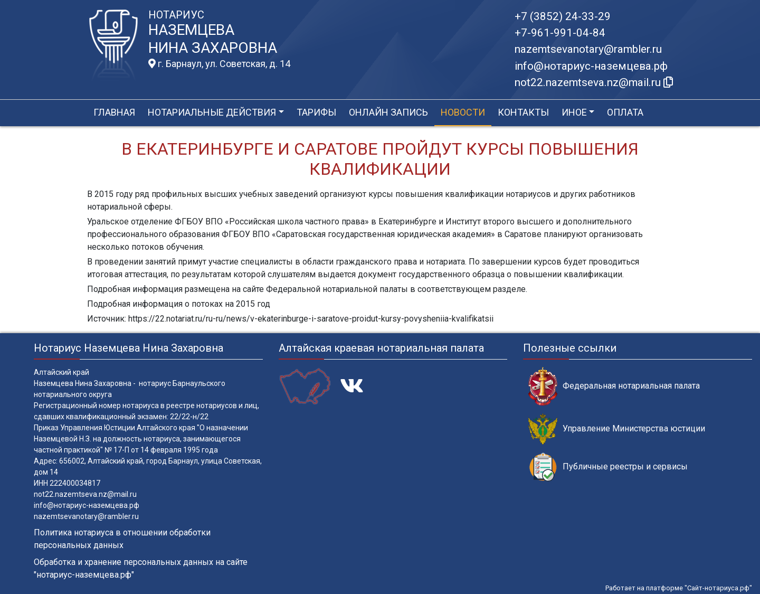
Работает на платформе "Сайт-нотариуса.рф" (678, 588)
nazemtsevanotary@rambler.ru (588, 49)
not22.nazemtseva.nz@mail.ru (85, 494)
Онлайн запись (388, 112)
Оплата (625, 112)
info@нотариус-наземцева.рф (591, 66)
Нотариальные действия (212, 112)
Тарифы (316, 112)
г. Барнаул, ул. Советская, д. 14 (219, 64)
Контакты (523, 112)
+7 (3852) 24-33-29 (563, 16)
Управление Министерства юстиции (616, 429)
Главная (114, 112)
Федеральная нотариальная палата (614, 386)
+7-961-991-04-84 (560, 32)
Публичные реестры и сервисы (608, 467)
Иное (574, 112)
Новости (463, 112)
